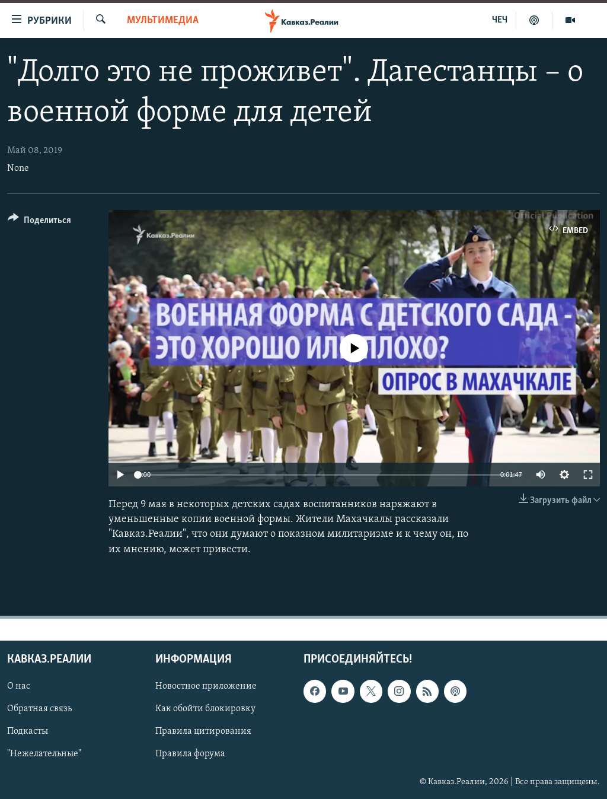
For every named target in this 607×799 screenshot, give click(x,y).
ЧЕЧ (499, 20)
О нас (18, 686)
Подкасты (27, 731)
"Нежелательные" (44, 754)
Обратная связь (39, 709)
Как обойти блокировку (205, 709)
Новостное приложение (206, 686)
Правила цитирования (203, 731)
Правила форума (190, 754)
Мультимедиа (163, 20)
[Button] (39, 222)
